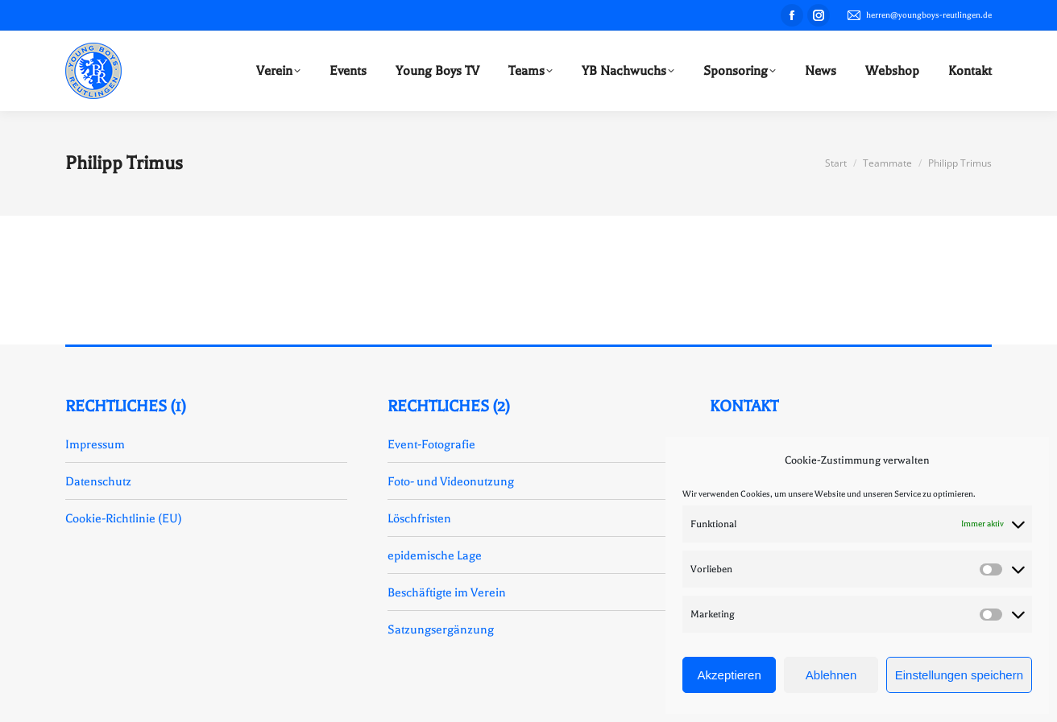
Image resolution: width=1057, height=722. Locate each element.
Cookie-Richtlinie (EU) (123, 518)
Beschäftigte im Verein (447, 592)
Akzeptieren (729, 675)
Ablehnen (831, 675)
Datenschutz (98, 481)
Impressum (95, 444)
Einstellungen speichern (959, 675)
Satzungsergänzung (441, 629)
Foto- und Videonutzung (451, 481)
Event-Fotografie (431, 444)
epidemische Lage (435, 555)
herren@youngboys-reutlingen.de (919, 15)
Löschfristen (419, 518)
